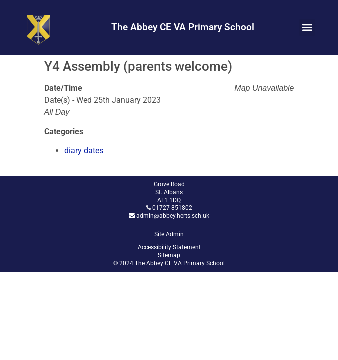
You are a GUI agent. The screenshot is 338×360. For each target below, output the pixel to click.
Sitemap (169, 255)
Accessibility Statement (169, 247)
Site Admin (169, 234)
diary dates (83, 151)
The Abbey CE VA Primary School (182, 27)
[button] (307, 28)
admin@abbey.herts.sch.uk (172, 216)
